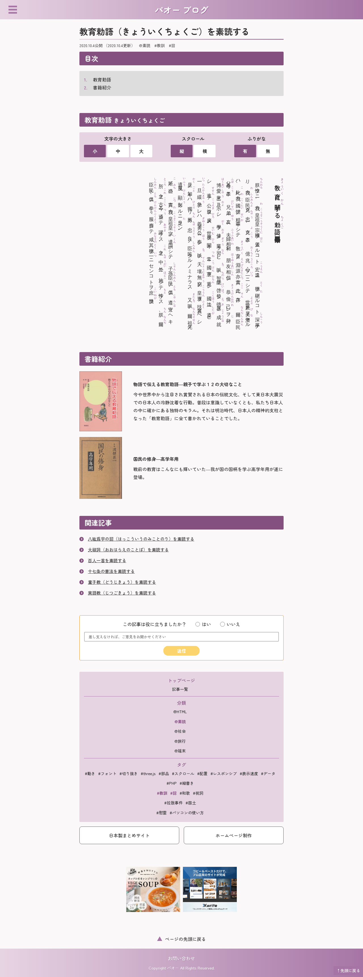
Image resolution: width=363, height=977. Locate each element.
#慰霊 (161, 812)
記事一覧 (180, 689)
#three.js (148, 773)
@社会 (180, 731)
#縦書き (187, 783)
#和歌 (185, 793)
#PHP (171, 783)
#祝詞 (198, 793)
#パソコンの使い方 (187, 812)
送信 (181, 650)
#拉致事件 (173, 803)
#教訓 (159, 45)
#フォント (107, 773)
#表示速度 (249, 773)
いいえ (230, 624)
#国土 (190, 803)
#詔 (172, 45)
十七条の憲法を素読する (111, 571)
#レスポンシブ (223, 773)
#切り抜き (128, 773)
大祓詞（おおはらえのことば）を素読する (128, 550)
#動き (90, 773)
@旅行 (180, 741)
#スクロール (183, 773)
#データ (268, 773)
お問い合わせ (181, 958)
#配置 (202, 773)
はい (203, 624)
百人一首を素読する (107, 560)
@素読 (144, 45)
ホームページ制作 (234, 835)
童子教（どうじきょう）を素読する (122, 582)
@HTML (180, 711)
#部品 (164, 773)
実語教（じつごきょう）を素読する (122, 593)
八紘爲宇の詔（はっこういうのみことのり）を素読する (141, 539)
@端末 (180, 751)
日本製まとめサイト (129, 835)
